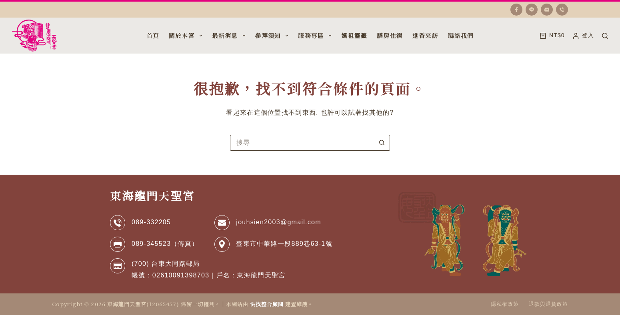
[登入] (583, 35)
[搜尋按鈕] (382, 143)
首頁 (152, 35)
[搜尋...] (302, 143)
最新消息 (229, 35)
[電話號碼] (562, 10)
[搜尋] (605, 36)
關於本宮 (186, 35)
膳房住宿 (390, 35)
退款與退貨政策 (548, 304)
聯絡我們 (461, 35)
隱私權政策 (505, 304)
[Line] (532, 10)
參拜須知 (272, 35)
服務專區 (315, 35)
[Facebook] (516, 10)
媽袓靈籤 (354, 35)
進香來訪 (425, 35)
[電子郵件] (547, 10)
